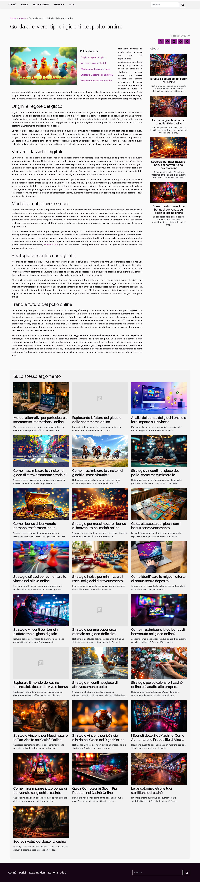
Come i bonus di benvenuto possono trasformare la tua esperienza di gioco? (34, 528)
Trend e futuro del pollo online (96, 80)
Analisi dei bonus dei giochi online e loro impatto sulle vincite (158, 420)
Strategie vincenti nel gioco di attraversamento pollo (95, 685)
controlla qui (51, 244)
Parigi (24, 4)
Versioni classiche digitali (93, 63)
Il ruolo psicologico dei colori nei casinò (168, 80)
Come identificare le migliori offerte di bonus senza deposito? (158, 579)
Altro (72, 4)
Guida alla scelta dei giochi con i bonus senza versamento (155, 526)
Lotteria (59, 4)
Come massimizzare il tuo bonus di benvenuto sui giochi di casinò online (169, 209)
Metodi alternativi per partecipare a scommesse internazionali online (40, 420)
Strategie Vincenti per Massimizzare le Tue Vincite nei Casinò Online (40, 738)
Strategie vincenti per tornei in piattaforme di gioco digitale (36, 632)
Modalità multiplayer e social (95, 69)
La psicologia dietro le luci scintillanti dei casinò (168, 122)
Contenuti (90, 51)
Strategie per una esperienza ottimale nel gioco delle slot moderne (94, 634)
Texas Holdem (41, 4)
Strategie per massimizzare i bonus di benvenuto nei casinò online (168, 165)
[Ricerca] (165, 4)
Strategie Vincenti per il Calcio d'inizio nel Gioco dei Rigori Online (98, 738)
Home (13, 18)
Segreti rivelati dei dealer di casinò (39, 841)
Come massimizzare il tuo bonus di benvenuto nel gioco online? (158, 632)
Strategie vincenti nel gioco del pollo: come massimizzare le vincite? (154, 475)
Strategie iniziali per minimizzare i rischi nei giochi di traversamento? (98, 579)
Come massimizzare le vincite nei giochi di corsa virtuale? (97, 473)
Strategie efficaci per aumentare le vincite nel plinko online (39, 579)
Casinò (12, 4)
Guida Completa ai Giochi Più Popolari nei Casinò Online (94, 790)
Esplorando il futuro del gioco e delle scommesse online (96, 420)
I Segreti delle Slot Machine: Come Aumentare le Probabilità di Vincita (157, 738)
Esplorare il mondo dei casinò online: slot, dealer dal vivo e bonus (40, 685)
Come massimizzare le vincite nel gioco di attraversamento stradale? (40, 473)
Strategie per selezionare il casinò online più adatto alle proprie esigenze (157, 687)
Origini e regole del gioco (93, 57)
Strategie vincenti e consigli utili (97, 74)
